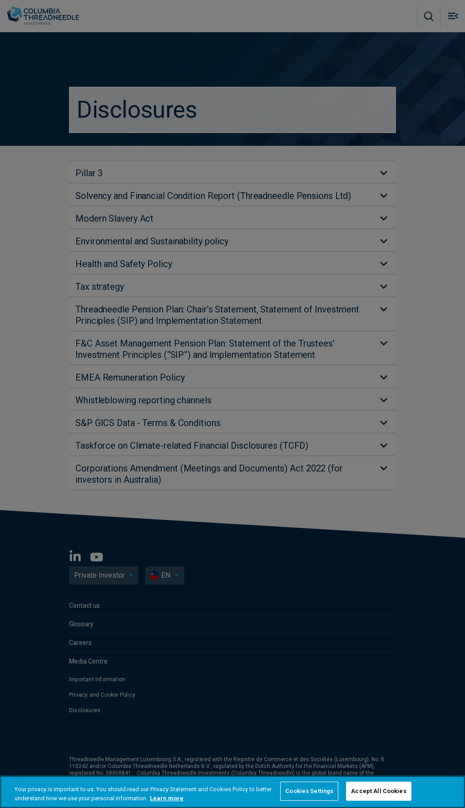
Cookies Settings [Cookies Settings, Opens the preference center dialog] (309, 791)
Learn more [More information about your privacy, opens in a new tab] (166, 798)
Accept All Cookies (378, 791)
